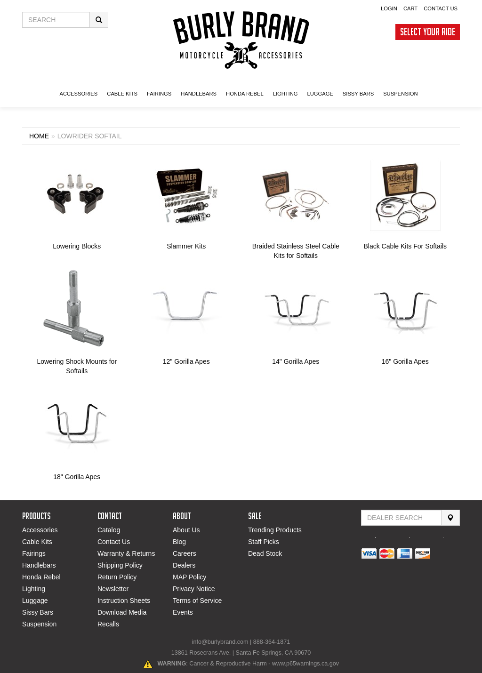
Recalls (108, 624)
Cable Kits (37, 541)
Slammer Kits (186, 246)
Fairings (34, 553)
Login (389, 8)
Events (183, 612)
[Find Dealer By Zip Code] (401, 518)
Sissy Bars (37, 612)
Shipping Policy (120, 565)
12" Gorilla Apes (186, 361)
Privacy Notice (194, 589)
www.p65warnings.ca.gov (305, 663)
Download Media (121, 612)
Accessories (39, 530)
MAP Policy (189, 577)
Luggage (35, 600)
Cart (410, 8)
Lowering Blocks (77, 246)
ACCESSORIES (78, 93)
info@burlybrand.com (220, 642)
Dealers (184, 565)
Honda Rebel (41, 577)
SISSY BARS (358, 93)
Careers (184, 553)
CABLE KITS (122, 93)
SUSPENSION (400, 93)
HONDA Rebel (245, 93)
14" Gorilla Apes (295, 361)
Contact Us (441, 8)
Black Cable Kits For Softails (405, 246)
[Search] (450, 517)
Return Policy (117, 577)
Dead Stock (265, 553)
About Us (186, 530)
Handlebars (199, 93)
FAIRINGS (159, 93)
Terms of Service (197, 600)
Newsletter (113, 589)
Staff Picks (263, 541)
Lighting (33, 589)
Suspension (39, 624)
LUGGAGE (320, 93)
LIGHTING (285, 93)
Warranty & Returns (126, 553)
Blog (179, 541)
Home (39, 136)
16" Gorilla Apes (405, 361)
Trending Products (275, 530)
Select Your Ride (427, 32)
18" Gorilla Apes (76, 477)
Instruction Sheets (123, 600)
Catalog (108, 530)
